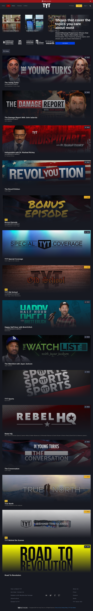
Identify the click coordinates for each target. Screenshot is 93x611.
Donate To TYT (15, 601)
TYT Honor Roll (77, 601)
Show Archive (15, 598)
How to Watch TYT (16, 589)
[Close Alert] (90, 1)
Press (74, 592)
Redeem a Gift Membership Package (22, 595)
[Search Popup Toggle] (90, 6)
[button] (65, 43)
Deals (74, 598)
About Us (75, 589)
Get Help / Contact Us (17, 592)
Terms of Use (58, 607)
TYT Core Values (72, 607)
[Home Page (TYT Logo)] (46, 6)
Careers (75, 595)
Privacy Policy (65, 607)
